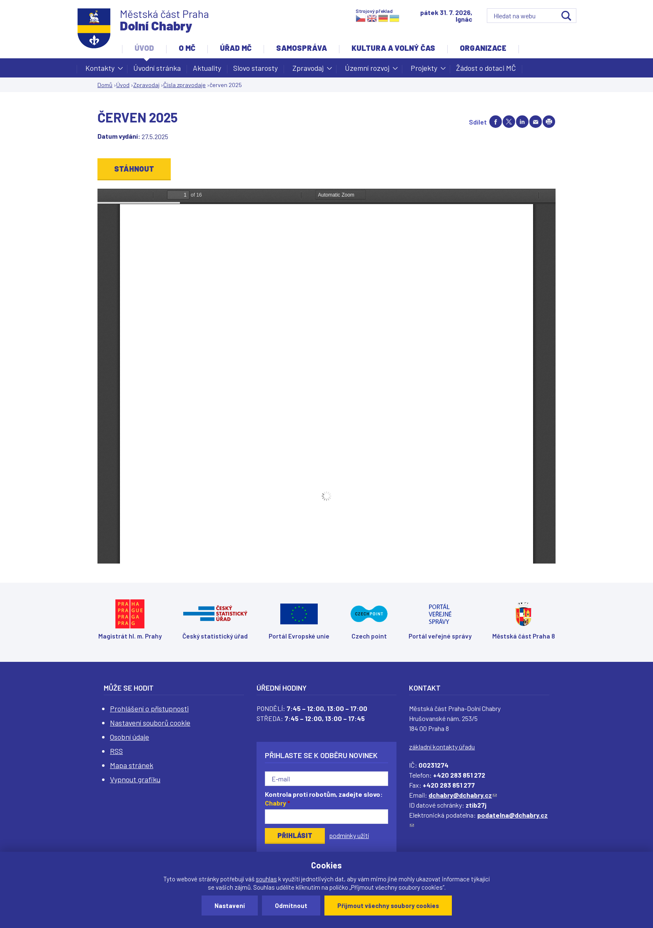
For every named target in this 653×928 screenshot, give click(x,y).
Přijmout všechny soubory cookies (388, 905)
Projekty (424, 70)
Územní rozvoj (367, 70)
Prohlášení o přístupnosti (149, 708)
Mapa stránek (131, 765)
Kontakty (100, 70)
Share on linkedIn (522, 121)
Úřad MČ (236, 47)
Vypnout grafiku (135, 779)
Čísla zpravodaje (184, 84)
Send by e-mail (535, 121)
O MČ (187, 47)
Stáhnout (134, 168)
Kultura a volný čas (393, 47)
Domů (104, 84)
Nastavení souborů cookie (150, 722)
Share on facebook (495, 121)
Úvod (144, 47)
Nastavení (229, 905)
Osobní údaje (129, 736)
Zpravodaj (308, 70)
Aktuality (207, 67)
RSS (116, 751)
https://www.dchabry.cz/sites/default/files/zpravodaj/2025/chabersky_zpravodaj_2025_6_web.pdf (326, 376)
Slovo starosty (255, 67)
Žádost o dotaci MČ (486, 67)
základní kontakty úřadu (442, 747)
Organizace (483, 47)
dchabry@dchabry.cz (463, 795)
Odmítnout (291, 905)
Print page (549, 121)
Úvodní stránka (157, 67)
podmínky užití (349, 835)
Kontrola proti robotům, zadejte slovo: (324, 798)
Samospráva (301, 47)
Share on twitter (509, 121)
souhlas (266, 879)
